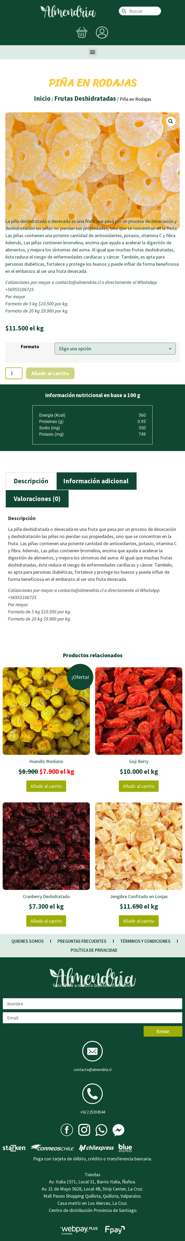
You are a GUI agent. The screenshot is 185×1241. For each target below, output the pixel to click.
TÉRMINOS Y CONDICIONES (145, 941)
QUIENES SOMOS (27, 941)
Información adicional (96, 481)
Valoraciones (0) (37, 498)
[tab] (31, 481)
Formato (30, 346)
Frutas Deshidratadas (85, 98)
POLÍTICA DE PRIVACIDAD (94, 950)
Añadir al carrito (50, 373)
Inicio (42, 98)
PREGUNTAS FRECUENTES (81, 941)
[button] (92, 52)
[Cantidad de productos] (13, 373)
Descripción (31, 481)
